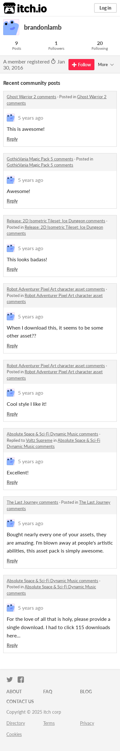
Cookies (14, 734)
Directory (15, 723)
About (14, 691)
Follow (81, 64)
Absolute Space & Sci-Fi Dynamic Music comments (52, 433)
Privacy (87, 723)
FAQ (47, 691)
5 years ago (30, 118)
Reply (12, 139)
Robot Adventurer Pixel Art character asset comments (56, 289)
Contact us (20, 701)
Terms (49, 723)
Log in (105, 8)
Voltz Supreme (39, 440)
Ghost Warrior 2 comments (31, 96)
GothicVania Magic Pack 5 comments (40, 158)
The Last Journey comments (32, 502)
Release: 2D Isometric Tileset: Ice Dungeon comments (56, 220)
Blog (86, 691)
